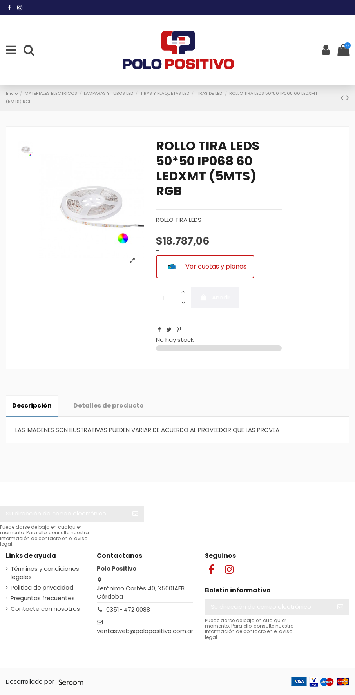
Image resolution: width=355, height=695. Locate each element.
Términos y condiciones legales (45, 572)
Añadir (215, 297)
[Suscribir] (135, 514)
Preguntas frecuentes (43, 598)
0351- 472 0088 (128, 609)
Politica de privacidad (42, 587)
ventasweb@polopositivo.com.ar (145, 631)
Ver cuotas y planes (205, 266)
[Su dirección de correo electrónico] (63, 514)
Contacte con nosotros (45, 608)
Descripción (32, 405)
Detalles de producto (108, 405)
